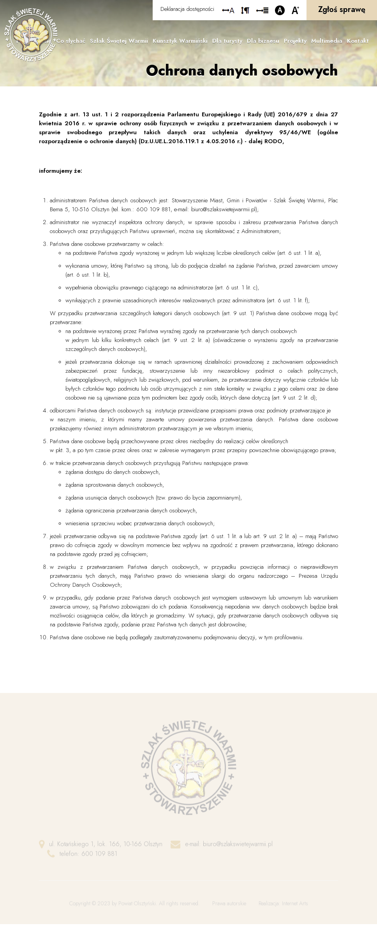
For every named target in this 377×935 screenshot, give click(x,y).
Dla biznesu (263, 41)
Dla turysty (227, 41)
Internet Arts (295, 909)
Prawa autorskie (229, 909)
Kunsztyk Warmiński (180, 41)
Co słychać (70, 41)
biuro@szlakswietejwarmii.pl (238, 849)
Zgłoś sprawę (341, 9)
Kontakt (358, 41)
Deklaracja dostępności (187, 9)
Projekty (295, 41)
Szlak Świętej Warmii (119, 41)
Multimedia (326, 41)
